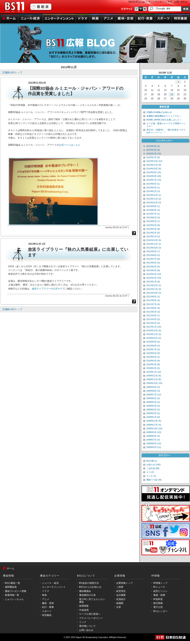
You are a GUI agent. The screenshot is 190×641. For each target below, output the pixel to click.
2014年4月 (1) (153, 187)
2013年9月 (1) (153, 206)
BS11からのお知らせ (90, 587)
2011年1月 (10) (153, 327)
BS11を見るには (137, 2)
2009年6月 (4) (153, 398)
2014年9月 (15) (153, 172)
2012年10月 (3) (153, 247)
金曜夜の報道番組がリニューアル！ (163, 116)
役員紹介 (121, 599)
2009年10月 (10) (154, 383)
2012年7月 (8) (153, 259)
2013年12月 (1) (153, 195)
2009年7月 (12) (153, 394)
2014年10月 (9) (153, 168)
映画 (95, 18)
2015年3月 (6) (153, 150)
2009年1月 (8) (153, 417)
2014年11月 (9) (153, 165)
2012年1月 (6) (153, 281)
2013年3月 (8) (153, 229)
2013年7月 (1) (153, 214)
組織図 (119, 603)
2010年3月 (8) (153, 364)
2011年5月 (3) (153, 312)
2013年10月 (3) (153, 202)
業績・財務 (159, 595)
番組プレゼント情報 (15, 591)
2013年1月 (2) (153, 236)
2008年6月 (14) (153, 443)
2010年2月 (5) (153, 368)
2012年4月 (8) (153, 270)
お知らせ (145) (153, 464)
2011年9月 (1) (153, 296)
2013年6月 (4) (153, 217)
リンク (82, 622)
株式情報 (158, 603)
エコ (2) (150, 472)
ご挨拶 (119, 587)
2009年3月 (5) (153, 409)
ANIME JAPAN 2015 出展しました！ (164, 119)
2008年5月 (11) (153, 447)
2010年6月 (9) (153, 353)
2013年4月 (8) (153, 225)
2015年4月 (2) (153, 146)
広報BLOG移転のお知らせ (159, 112)
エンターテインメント (59, 18)
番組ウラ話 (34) (154, 480)
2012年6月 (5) (153, 262)
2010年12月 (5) (153, 330)
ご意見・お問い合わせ (176, 2)
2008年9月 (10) (153, 432)
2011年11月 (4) (153, 289)
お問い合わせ (86, 630)
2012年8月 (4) (153, 255)
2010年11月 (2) (153, 334)
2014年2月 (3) (153, 191)
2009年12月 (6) (153, 375)
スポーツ (163, 18)
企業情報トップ (124, 583)
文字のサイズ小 (136, 9)
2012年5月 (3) (153, 266)
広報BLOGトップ (12, 72)
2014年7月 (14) (153, 180)
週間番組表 (11, 587)
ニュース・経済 (30, 18)
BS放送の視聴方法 (89, 583)
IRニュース (159, 587)
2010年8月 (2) (153, 345)
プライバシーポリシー (91, 618)
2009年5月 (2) (153, 402)
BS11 (14, 7)
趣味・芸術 (125, 18)
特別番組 (180, 18)
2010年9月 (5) (153, 342)
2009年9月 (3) (153, 387)
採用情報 (84, 606)
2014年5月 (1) (153, 184)
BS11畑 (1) (151, 461)
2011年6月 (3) (153, 308)
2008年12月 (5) (153, 421)
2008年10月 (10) (154, 428)
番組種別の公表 (87, 595)
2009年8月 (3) (153, 391)
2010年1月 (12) (153, 372)
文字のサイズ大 (145, 9)
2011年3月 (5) (153, 319)
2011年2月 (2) (153, 323)
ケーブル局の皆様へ (89, 614)
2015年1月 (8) (153, 157)
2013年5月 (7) (153, 221)
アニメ (108, 18)
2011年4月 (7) (153, 315)
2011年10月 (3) (153, 293)
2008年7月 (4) (153, 440)
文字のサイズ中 (141, 9)
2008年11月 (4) (153, 425)
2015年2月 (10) (153, 153)
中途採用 (84, 610)
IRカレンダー (160, 611)
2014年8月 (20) (153, 176)
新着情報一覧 (12, 595)
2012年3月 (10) (153, 274)
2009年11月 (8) (153, 379)
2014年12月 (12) (154, 161)
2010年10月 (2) (153, 338)
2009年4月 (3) (153, 406)
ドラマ (82, 18)
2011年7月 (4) (153, 304)
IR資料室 (158, 599)
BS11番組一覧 (12, 583)
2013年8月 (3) (153, 210)
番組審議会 (85, 591)
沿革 (118, 607)
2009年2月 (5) (153, 413)
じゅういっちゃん (14, 599)
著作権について (87, 626)
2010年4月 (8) (153, 360)
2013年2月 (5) (153, 232)
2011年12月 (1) (153, 285)
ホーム (9, 18)
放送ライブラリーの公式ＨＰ (47, 288)
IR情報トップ (160, 583)
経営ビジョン (160, 591)
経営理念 (121, 591)
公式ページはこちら (69, 145)
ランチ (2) (151, 476)
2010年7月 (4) (153, 349)
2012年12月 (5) (153, 240)
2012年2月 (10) (153, 278)
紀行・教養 (145, 18)
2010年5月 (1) (153, 357)
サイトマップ (155, 2)
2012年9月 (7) (153, 251)
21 (171, 94)
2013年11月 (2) (153, 199)
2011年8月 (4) (153, 300)
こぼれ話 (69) (152, 468)
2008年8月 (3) (153, 436)
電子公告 (158, 607)
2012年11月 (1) (153, 244)
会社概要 (121, 595)
